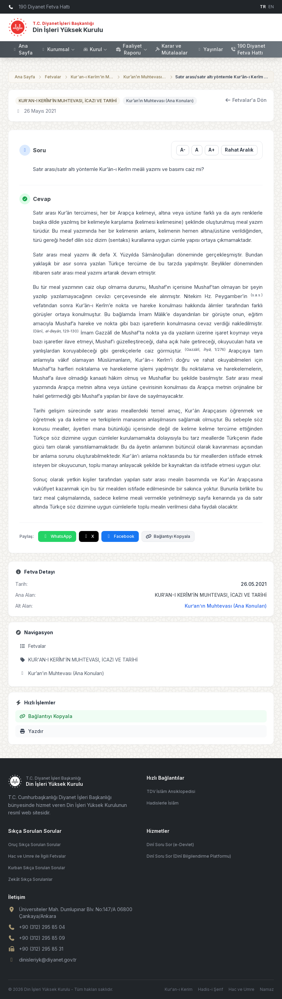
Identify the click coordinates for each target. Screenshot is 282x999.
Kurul (95, 49)
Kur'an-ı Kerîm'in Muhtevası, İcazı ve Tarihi (92, 76)
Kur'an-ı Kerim (179, 989)
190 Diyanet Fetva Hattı (248, 49)
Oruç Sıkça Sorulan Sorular (34, 844)
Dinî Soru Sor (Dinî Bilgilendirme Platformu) (189, 856)
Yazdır (31, 731)
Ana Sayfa (22, 49)
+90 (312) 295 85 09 (42, 938)
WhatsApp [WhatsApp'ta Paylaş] (57, 536)
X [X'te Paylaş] (89, 536)
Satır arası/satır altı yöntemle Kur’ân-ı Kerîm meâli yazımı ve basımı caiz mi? (222, 76)
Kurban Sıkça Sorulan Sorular (36, 867)
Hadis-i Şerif (210, 989)
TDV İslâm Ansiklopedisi (171, 791)
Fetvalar (53, 76)
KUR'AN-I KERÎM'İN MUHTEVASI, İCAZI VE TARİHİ (68, 100)
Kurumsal (58, 49)
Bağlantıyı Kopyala (168, 536)
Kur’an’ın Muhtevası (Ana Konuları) (145, 76)
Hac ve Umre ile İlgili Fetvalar (37, 856)
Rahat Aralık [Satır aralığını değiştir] (239, 150)
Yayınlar (210, 49)
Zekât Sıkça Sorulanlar (30, 879)
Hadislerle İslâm (163, 803)
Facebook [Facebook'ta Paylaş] (120, 536)
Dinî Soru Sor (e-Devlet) (170, 844)
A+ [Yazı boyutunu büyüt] (212, 150)
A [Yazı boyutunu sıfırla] (196, 150)
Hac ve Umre (241, 989)
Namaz (267, 989)
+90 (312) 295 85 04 (42, 927)
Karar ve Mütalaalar (171, 49)
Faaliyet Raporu (131, 49)
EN (271, 6)
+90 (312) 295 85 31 (41, 949)
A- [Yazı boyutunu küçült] (182, 150)
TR (263, 6)
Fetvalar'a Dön (246, 100)
